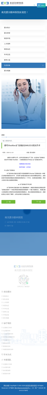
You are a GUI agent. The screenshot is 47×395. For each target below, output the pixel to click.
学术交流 (7, 54)
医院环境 (7, 38)
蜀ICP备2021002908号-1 (22, 388)
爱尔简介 (7, 27)
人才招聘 (7, 43)
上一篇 (8, 201)
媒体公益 (7, 60)
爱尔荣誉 (7, 33)
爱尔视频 (7, 70)
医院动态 (7, 49)
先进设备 (7, 65)
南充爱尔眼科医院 (31, 385)
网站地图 (6, 385)
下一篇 (38, 201)
